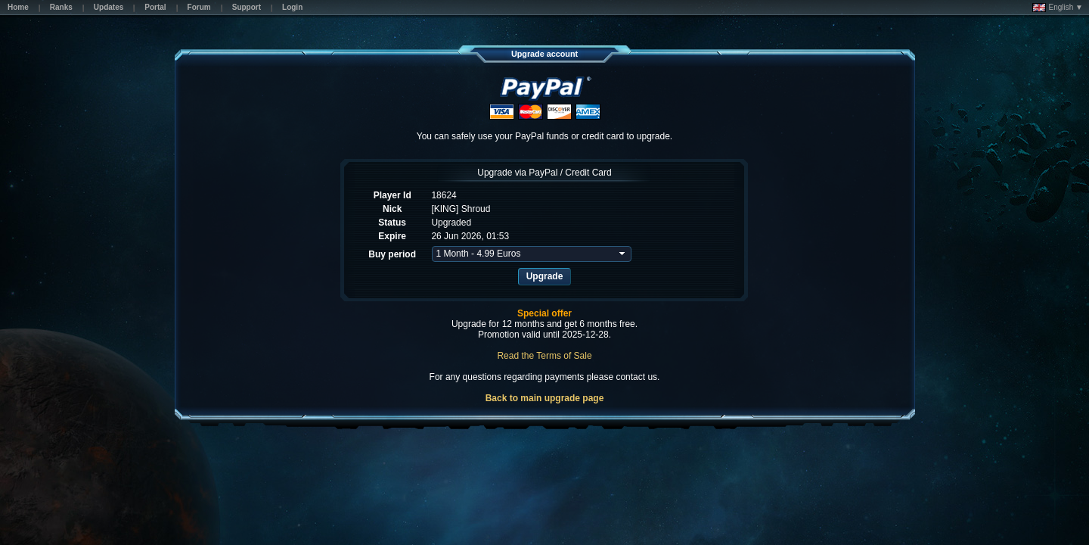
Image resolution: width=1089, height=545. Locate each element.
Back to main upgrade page (545, 398)
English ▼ (1057, 7)
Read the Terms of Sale (544, 355)
